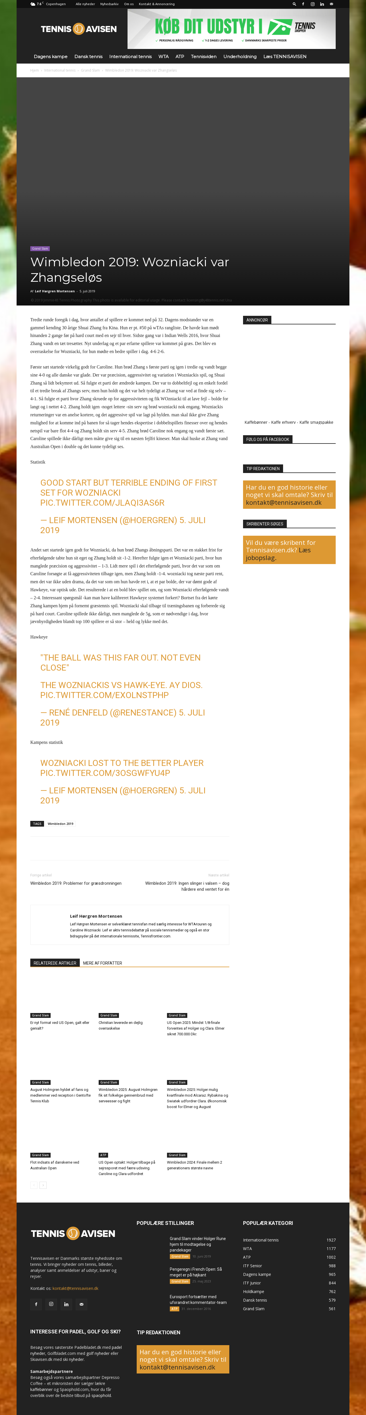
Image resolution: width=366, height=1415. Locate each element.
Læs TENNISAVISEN (285, 56)
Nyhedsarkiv (109, 4)
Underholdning (239, 56)
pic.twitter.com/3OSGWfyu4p (105, 773)
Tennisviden (203, 56)
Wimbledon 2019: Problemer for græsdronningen (76, 883)
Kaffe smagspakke (316, 422)
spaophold (101, 1395)
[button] (294, 4)
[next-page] (43, 1185)
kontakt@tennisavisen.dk (284, 502)
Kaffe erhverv (283, 422)
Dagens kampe (50, 56)
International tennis (130, 56)
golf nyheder (98, 1353)
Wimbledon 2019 (60, 823)
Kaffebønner (255, 422)
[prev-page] (33, 1185)
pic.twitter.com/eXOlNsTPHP (104, 695)
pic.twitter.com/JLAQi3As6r (102, 503)
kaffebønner (41, 1389)
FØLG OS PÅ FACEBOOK (267, 439)
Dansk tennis (88, 56)
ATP (180, 56)
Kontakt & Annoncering (157, 4)
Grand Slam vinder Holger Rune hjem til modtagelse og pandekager (198, 1244)
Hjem (34, 70)
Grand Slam (90, 70)
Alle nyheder (85, 4)
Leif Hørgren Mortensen (55, 291)
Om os (129, 4)
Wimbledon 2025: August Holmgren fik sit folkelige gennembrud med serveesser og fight (128, 1095)
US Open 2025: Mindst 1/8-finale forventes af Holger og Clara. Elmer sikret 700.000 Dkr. (195, 1028)
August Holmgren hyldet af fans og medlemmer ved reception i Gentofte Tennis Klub (60, 1095)
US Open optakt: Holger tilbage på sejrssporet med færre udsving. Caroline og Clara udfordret (127, 1168)
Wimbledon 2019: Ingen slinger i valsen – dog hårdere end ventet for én (187, 886)
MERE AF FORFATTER (102, 963)
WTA (163, 56)
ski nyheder (73, 1359)
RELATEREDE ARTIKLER (55, 963)
